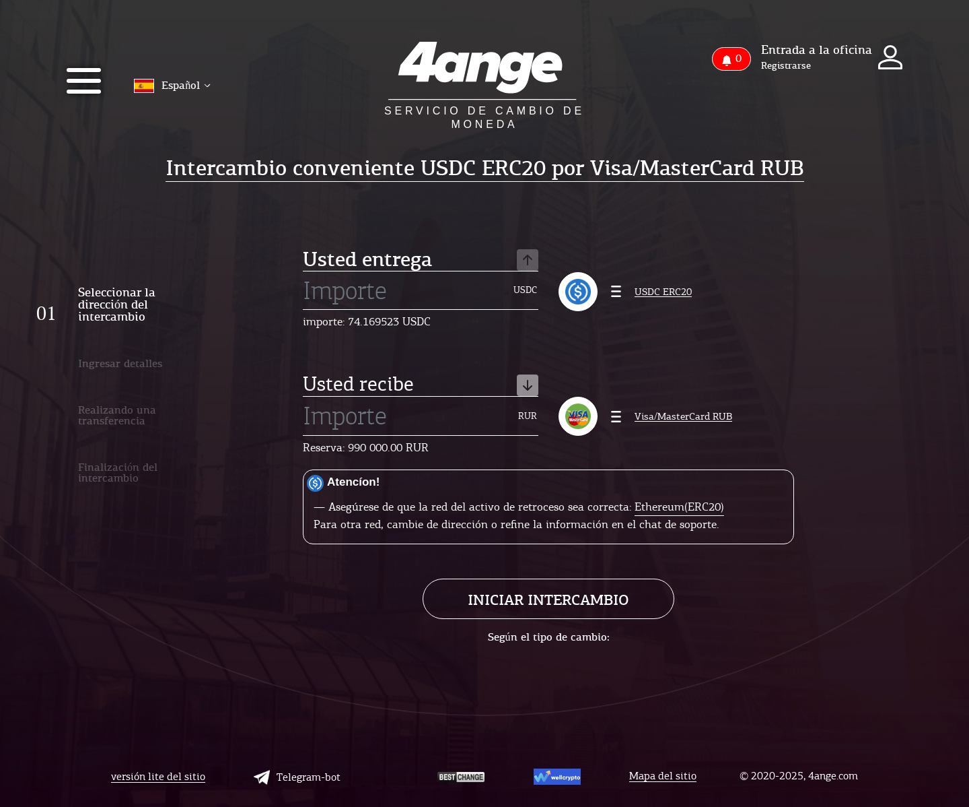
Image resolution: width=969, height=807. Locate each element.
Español (172, 85)
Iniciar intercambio (548, 600)
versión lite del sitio (158, 777)
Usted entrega (420, 260)
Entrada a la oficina (816, 50)
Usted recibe (420, 385)
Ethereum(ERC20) (679, 506)
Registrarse (786, 66)
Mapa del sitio (662, 776)
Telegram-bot (297, 777)
